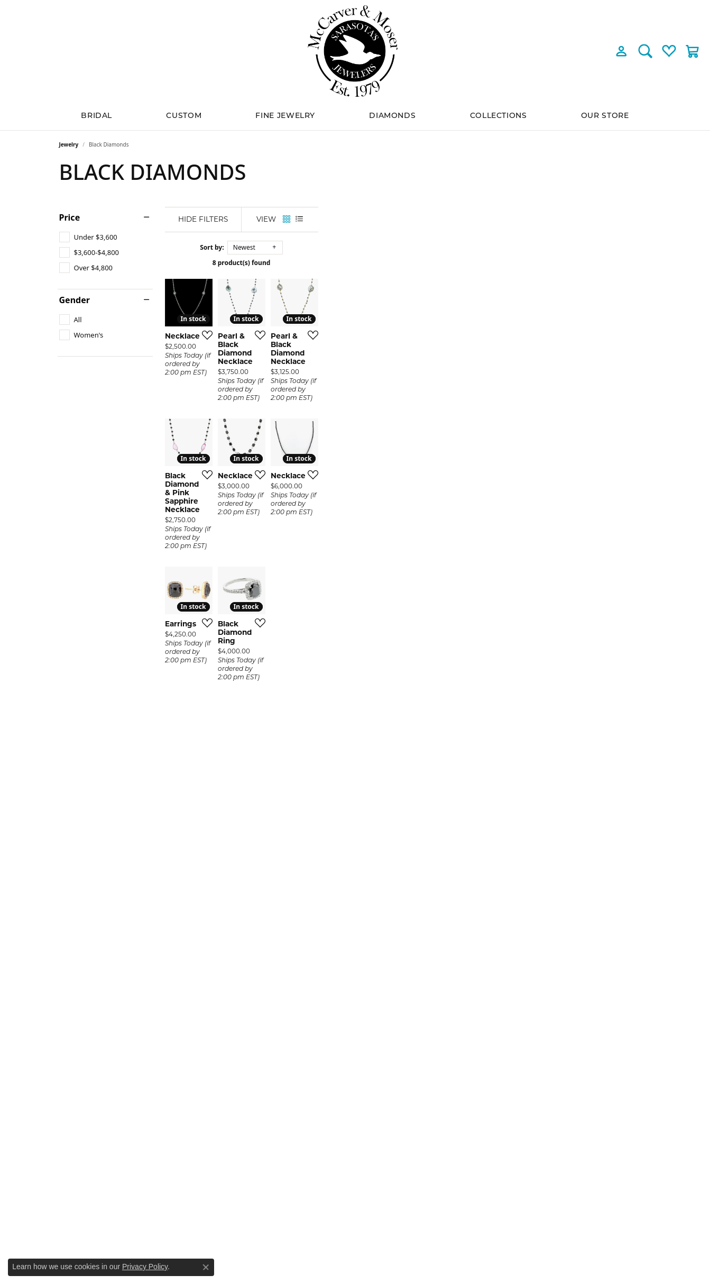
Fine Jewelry (285, 116)
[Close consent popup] (205, 1267)
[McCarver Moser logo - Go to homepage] (355, 51)
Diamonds (392, 116)
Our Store (605, 116)
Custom (183, 116)
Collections (498, 116)
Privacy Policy (145, 1266)
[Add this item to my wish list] (315, 446)
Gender (74, 300)
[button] (621, 50)
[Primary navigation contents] (355, 116)
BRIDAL (96, 116)
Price (69, 217)
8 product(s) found (408, 262)
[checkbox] (88, 237)
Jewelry (69, 144)
